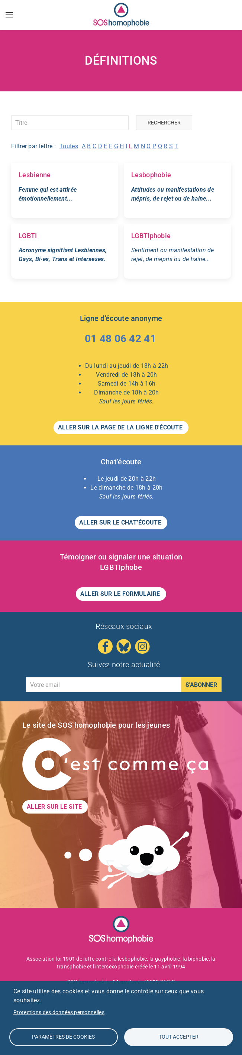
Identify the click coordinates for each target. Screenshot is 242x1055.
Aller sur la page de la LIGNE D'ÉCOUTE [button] (121, 427)
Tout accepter (179, 1037)
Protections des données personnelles (58, 1012)
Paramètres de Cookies (63, 1037)
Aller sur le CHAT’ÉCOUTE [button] (121, 522)
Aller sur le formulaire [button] (121, 593)
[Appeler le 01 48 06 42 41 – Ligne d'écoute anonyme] (121, 340)
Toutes (68, 146)
